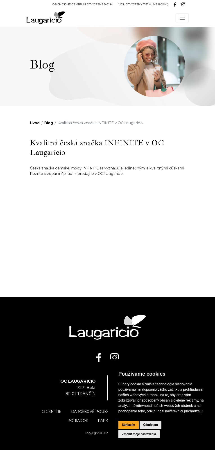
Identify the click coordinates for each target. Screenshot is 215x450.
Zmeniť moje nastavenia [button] (139, 434)
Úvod (35, 123)
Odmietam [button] (150, 425)
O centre (51, 411)
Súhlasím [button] (128, 425)
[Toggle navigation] (182, 17)
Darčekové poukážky (93, 411)
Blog (48, 123)
